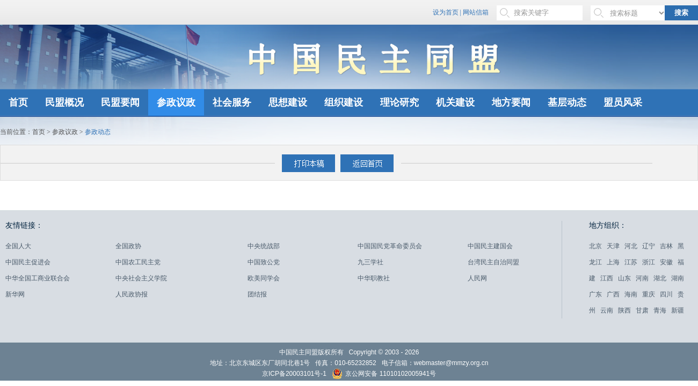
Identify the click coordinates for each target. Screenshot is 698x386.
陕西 (624, 310)
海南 (630, 294)
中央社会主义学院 (141, 278)
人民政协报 (131, 294)
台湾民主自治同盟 (493, 262)
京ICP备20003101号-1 (294, 373)
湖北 (659, 278)
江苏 (630, 262)
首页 (18, 102)
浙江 (648, 262)
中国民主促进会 (27, 262)
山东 (624, 278)
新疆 (677, 310)
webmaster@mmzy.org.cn (451, 363)
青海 (659, 310)
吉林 (666, 246)
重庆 (648, 294)
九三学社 (370, 262)
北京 (595, 246)
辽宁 (648, 246)
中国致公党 (264, 262)
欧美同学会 (264, 278)
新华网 (15, 294)
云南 (606, 310)
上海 (613, 262)
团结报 (257, 294)
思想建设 (287, 102)
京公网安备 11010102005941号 (384, 375)
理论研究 (399, 102)
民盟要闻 (120, 102)
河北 (630, 246)
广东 (595, 294)
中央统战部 (264, 246)
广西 (613, 294)
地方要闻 (511, 102)
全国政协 (128, 246)
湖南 (677, 278)
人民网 (477, 278)
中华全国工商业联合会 (37, 278)
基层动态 (567, 102)
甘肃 (642, 310)
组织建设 (343, 102)
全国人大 (18, 246)
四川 (666, 294)
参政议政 (176, 102)
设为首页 (446, 12)
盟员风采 (623, 102)
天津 (613, 246)
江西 (606, 278)
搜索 (681, 13)
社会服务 (232, 102)
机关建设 (455, 102)
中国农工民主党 (138, 262)
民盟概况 (64, 102)
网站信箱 (476, 12)
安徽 (666, 262)
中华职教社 (374, 278)
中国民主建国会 (490, 246)
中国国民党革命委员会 (390, 246)
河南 (642, 278)
